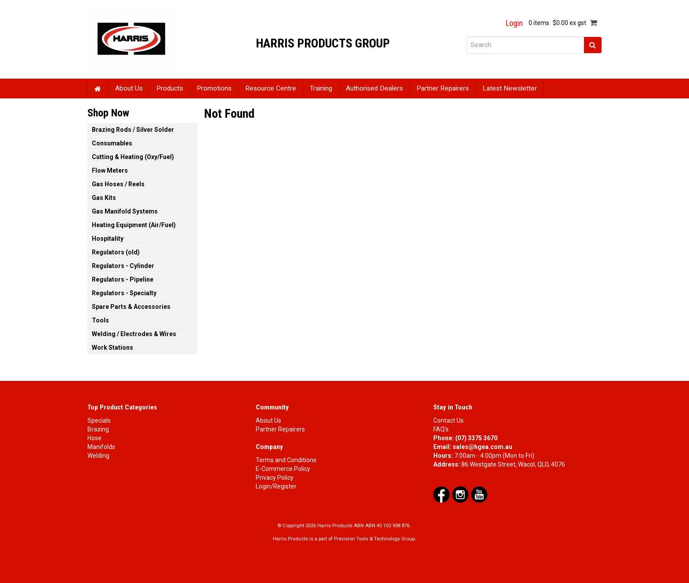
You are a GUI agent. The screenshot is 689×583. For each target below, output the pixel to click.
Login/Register (276, 486)
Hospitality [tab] (107, 238)
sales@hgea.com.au (482, 446)
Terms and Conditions (286, 460)
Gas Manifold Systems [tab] (125, 211)
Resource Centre (270, 88)
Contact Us (448, 420)
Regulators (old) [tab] (116, 252)
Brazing (98, 429)
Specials (99, 420)
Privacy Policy (275, 477)
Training (321, 88)
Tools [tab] (100, 320)
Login (514, 23)
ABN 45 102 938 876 (387, 526)
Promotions (214, 88)
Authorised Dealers (374, 88)
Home (98, 88)
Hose (94, 438)
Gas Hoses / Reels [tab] (118, 184)
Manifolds (101, 446)
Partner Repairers (443, 88)
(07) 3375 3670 (476, 438)
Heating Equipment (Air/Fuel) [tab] (134, 224)
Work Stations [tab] (112, 347)
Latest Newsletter (509, 88)
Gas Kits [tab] (104, 197)
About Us (129, 88)
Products (169, 88)
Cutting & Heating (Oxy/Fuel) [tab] (133, 156)
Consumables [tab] (112, 143)
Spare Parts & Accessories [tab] (131, 306)
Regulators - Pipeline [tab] (122, 279)
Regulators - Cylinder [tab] (123, 265)
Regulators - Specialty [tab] (124, 293)
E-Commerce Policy (283, 468)
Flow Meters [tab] (110, 170)
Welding (98, 455)
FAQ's (441, 429)
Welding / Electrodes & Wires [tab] (134, 333)
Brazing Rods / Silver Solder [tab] (133, 129)
